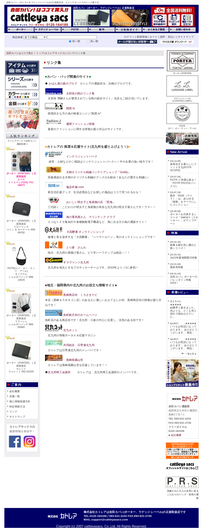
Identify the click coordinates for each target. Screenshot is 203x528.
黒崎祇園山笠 (74, 359)
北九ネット (70, 330)
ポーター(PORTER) (182, 72)
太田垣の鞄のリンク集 (80, 93)
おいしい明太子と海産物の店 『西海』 (90, 202)
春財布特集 (176, 267)
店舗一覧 (14, 396)
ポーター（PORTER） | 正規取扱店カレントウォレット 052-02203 (21, 367)
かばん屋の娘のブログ (62, 83)
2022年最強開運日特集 (183, 257)
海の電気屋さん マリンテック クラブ (90, 216)
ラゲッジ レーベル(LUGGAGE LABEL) (182, 98)
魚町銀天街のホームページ (80, 314)
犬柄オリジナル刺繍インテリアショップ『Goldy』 (98, 172)
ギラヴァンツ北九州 (76, 262)
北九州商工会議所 (59, 372)
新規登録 (142, 36)
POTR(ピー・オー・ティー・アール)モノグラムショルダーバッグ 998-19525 (21, 274)
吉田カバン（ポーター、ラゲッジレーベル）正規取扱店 (103, 8)
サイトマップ (186, 36)
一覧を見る (190, 354)
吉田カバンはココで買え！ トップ (25, 53)
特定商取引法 (17, 406)
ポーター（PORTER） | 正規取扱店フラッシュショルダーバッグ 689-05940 (21, 321)
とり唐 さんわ (76, 247)
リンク (13, 411)
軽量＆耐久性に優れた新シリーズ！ (183, 246)
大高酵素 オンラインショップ (85, 231)
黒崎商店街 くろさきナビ (80, 294)
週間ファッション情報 (80, 124)
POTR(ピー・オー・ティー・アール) (182, 126)
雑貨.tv (70, 108)
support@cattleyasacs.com (109, 519)
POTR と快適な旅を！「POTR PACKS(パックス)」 (183, 182)
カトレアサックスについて (59, 53)
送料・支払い (168, 36)
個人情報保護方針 (20, 401)
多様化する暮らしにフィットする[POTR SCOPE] (183, 167)
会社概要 (14, 391)
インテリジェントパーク (82, 156)
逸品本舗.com (75, 187)
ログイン (129, 36)
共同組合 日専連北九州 (79, 345)
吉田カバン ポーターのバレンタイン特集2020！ (183, 279)
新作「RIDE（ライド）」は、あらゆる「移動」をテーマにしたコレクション (183, 200)
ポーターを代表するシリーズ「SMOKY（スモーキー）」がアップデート (184, 219)
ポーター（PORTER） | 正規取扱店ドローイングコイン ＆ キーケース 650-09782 (21, 226)
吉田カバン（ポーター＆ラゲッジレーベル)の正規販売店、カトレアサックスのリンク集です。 (53, 2)
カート (153, 36)
